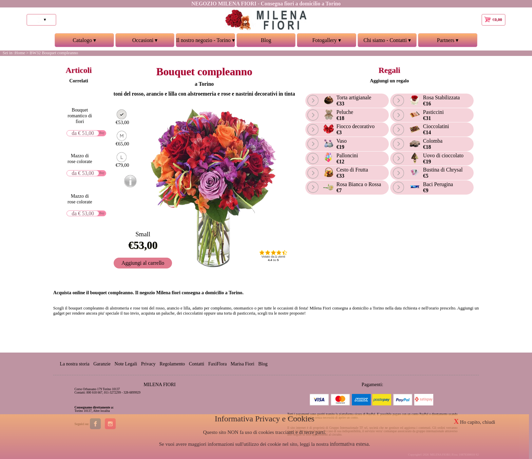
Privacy (148, 363)
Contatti (197, 363)
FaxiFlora (218, 363)
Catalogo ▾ (84, 42)
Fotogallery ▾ (326, 42)
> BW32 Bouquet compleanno (52, 53)
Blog (266, 40)
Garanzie (102, 363)
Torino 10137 (83, 411)
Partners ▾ (447, 42)
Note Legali (126, 363)
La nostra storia (75, 363)
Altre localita (101, 411)
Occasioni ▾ (145, 42)
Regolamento (173, 363)
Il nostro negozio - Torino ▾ (205, 42)
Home (20, 53)
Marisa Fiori (243, 363)
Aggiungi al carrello (144, 261)
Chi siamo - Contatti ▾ (387, 42)
